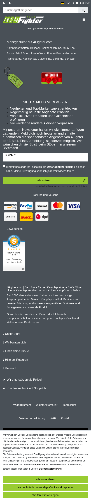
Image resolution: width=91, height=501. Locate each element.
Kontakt (65, 418)
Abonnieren (61, 180)
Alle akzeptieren (45, 479)
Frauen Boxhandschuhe (61, 53)
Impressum (69, 404)
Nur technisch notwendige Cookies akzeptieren (45, 487)
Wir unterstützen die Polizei (24, 379)
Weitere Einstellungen (45, 495)
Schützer (70, 58)
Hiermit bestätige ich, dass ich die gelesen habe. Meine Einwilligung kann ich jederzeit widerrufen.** (45, 168)
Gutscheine (44, 58)
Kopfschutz (29, 58)
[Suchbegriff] (40, 10)
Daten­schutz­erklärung (32, 418)
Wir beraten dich (15, 342)
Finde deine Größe (17, 351)
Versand (10, 368)
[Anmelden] (4, 3)
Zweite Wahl (38, 53)
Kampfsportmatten (18, 47)
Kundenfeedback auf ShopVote (26, 388)
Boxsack (35, 47)
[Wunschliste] (68, 3)
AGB (53, 418)
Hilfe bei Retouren (16, 359)
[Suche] (83, 10)
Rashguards (14, 58)
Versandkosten (56, 28)
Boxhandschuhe (51, 47)
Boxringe (58, 58)
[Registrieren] (10, 3)
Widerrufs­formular (46, 404)
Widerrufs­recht (22, 404)
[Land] (62, 3)
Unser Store (12, 333)
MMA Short (22, 53)
